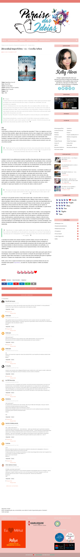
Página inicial (5, 45)
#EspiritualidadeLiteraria (66, 226)
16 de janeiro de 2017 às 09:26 (12, 466)
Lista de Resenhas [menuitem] (13, 40)
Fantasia (56, 134)
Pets (55, 139)
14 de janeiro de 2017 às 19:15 (12, 400)
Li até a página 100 (66, 236)
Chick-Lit (56, 143)
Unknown (8, 315)
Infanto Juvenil (58, 137)
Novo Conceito (16, 280)
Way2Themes (39, 555)
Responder (8, 309)
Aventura (69, 128)
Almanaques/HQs (59, 128)
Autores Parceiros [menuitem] (32, 40)
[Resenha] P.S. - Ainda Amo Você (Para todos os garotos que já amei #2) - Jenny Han (70, 180)
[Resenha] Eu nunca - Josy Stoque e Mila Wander (70, 158)
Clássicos (69, 130)
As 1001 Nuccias (10, 380)
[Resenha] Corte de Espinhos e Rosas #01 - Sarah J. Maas (69, 187)
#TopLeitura (66, 231)
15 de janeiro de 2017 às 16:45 (12, 425)
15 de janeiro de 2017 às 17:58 (12, 445)
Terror (68, 139)
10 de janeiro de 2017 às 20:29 (12, 303)
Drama (68, 132)
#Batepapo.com (66, 223)
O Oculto (8, 366)
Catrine (7, 443)
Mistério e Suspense (72, 137)
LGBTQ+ (56, 145)
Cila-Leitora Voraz (11, 465)
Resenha (11, 45)
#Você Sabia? (66, 233)
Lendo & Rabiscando (11, 423)
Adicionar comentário (12, 486)
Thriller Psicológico (71, 141)
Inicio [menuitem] (4, 40)
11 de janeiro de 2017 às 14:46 (12, 334)
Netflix (66, 239)
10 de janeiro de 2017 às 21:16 (12, 317)
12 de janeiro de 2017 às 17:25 (12, 367)
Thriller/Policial (58, 141)
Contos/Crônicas (58, 130)
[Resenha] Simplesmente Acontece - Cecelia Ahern (70, 165)
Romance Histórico (59, 147)
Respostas (9, 311)
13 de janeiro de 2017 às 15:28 (12, 382)
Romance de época (72, 147)
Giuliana (8, 399)
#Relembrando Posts (66, 228)
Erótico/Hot (69, 143)
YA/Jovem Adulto (58, 149)
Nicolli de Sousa (10, 301)
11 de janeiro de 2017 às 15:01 (12, 350)
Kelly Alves (5, 52)
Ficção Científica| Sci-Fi (72, 134)
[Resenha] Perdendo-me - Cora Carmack (69, 172)
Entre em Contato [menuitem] (45, 40)
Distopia (9, 280)
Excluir (12, 309)
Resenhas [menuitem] (22, 40)
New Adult (69, 145)
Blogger (52, 555)
